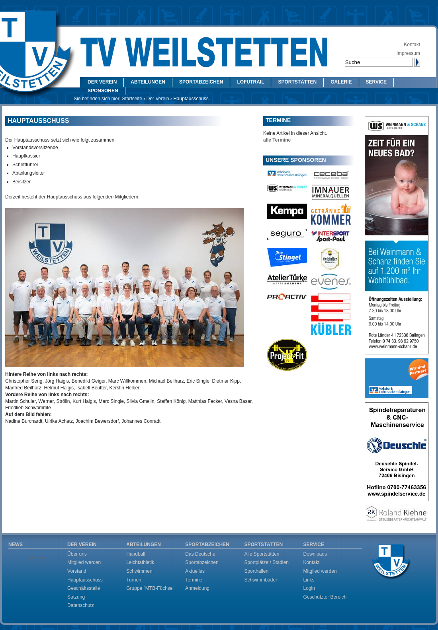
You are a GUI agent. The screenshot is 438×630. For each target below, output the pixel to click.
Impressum (408, 53)
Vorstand (76, 571)
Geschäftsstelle (83, 588)
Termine (193, 580)
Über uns (77, 554)
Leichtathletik (140, 562)
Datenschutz (80, 605)
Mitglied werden (84, 562)
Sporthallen (256, 571)
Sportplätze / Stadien (266, 562)
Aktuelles (195, 571)
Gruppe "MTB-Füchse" (150, 588)
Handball (135, 554)
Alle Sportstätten (261, 554)
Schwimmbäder (260, 580)
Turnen (133, 580)
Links (309, 580)
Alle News (37, 557)
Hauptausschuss (85, 580)
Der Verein (102, 82)
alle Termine (277, 140)
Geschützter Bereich (325, 597)
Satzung (76, 597)
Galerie (341, 82)
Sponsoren (103, 90)
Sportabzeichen (201, 82)
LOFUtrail (250, 82)
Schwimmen (139, 571)
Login (309, 588)
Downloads (315, 554)
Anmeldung (197, 588)
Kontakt (412, 44)
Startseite (132, 98)
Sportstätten (297, 82)
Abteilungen (148, 82)
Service (376, 82)
